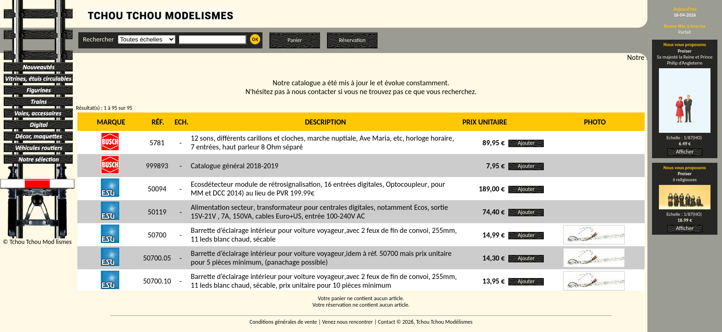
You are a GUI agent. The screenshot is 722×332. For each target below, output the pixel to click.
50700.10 (157, 281)
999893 (157, 165)
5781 (157, 142)
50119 (157, 212)
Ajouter (526, 143)
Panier (295, 40)
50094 (157, 188)
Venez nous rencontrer (347, 322)
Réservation (352, 40)
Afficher (684, 151)
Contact (387, 322)
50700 (157, 235)
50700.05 (157, 258)
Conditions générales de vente (283, 322)
